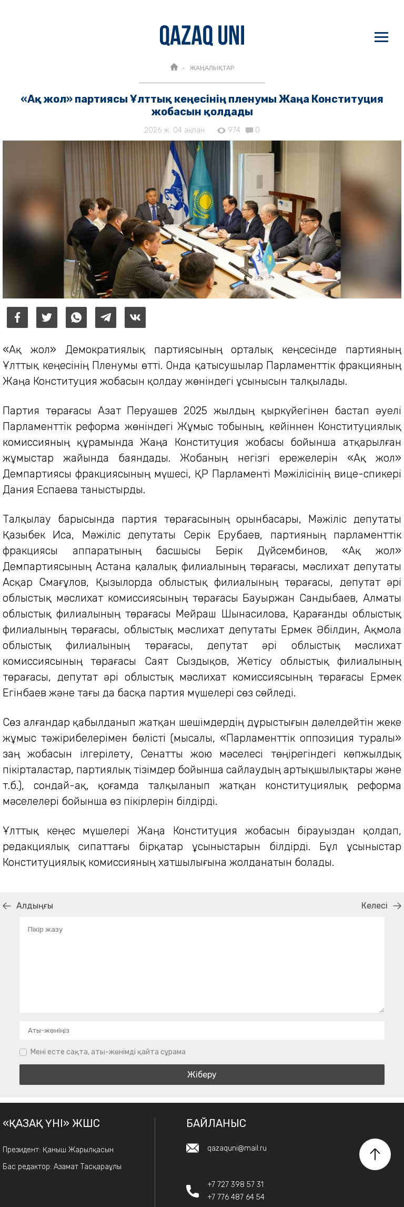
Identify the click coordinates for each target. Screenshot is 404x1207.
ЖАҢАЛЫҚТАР (211, 68)
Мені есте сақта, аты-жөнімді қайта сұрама (108, 1052)
